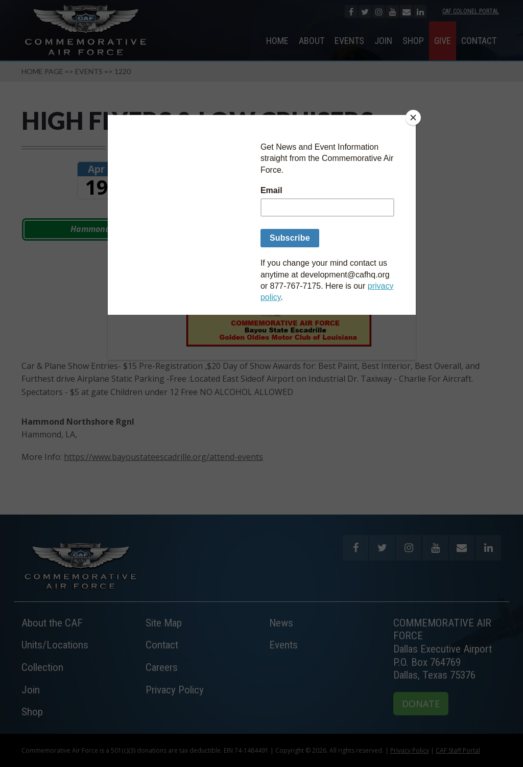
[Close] (413, 117)
